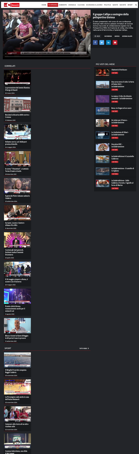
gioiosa (117, 36)
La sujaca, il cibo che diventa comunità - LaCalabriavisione (121, 97)
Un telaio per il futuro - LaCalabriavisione (119, 121)
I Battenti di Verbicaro (119, 69)
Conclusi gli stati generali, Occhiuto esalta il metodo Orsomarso (14, 252)
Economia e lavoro (94, 5)
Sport (130, 5)
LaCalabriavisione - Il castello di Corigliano (122, 169)
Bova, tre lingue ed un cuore (121, 108)
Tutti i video (84, 348)
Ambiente (63, 5)
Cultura (81, 5)
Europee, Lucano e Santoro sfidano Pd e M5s (14, 224)
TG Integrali (52, 5)
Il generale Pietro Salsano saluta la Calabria (17, 197)
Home (44, 5)
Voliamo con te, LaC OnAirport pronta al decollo (16, 142)
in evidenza (108, 36)
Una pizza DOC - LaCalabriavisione (117, 145)
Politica (107, 5)
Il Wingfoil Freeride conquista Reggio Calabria (15, 371)
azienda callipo (127, 36)
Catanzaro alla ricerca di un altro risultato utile (16, 425)
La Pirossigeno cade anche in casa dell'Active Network (17, 398)
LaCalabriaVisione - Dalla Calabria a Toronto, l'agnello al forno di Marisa (122, 182)
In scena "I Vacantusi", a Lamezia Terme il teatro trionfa (16, 169)
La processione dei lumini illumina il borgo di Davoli (17, 88)
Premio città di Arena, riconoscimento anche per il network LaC (15, 308)
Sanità (115, 5)
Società (123, 5)
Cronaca (72, 5)
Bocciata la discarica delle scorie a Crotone (17, 115)
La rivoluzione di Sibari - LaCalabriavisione (120, 133)
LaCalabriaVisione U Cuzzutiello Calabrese (122, 157)
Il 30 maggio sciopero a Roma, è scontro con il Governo (16, 280)
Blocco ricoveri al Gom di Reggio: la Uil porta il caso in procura (17, 336)
